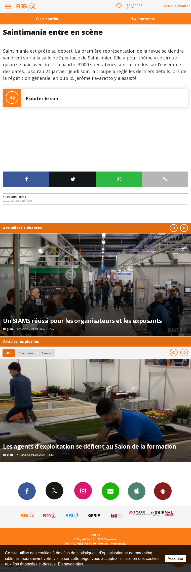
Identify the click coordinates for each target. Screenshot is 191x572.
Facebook (27, 490)
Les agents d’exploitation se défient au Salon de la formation (89, 446)
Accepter (175, 558)
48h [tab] (8, 353)
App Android (163, 490)
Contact (103, 543)
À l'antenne (143, 18)
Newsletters (110, 490)
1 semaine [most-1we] (26, 353)
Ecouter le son (30, 98)
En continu (47, 18)
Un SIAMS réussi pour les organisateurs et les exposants (82, 321)
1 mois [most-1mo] (46, 353)
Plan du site (118, 543)
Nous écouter (179, 6)
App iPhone (136, 490)
